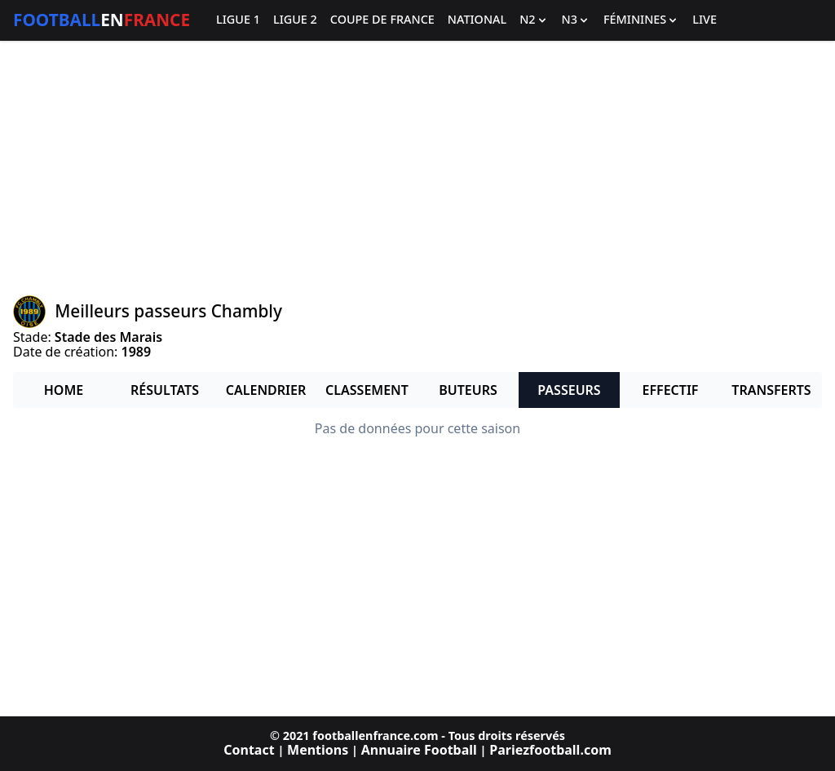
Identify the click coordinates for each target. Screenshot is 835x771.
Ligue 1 (238, 20)
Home (63, 390)
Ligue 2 (295, 20)
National (477, 20)
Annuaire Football (419, 750)
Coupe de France (382, 20)
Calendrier (266, 390)
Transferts (771, 390)
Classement (367, 390)
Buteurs (468, 390)
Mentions (317, 750)
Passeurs (568, 390)
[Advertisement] (417, 168)
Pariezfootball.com (550, 750)
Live (704, 20)
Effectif (671, 390)
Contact (248, 750)
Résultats (164, 390)
